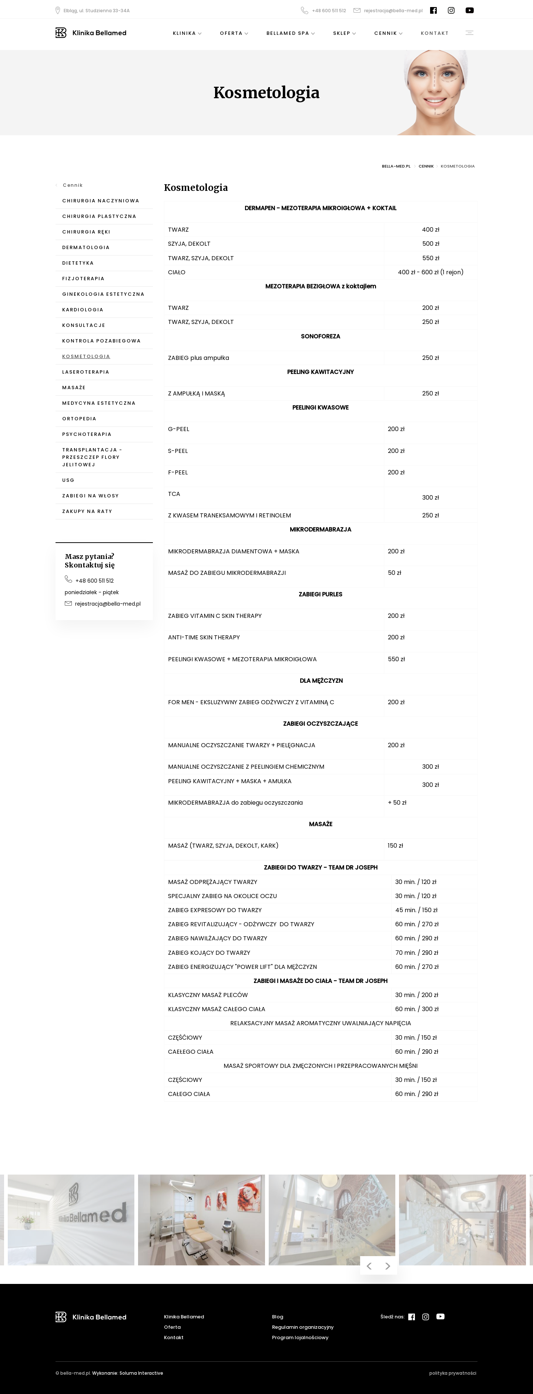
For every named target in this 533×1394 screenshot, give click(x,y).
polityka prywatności (452, 1373)
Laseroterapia (86, 371)
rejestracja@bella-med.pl (388, 10)
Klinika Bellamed (184, 1316)
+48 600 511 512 (323, 10)
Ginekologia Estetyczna (103, 294)
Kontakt (174, 1337)
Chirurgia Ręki (86, 231)
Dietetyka (78, 262)
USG (68, 480)
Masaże (74, 387)
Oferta (172, 1327)
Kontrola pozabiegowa (101, 340)
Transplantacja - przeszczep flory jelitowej (92, 457)
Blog (277, 1316)
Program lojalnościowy (300, 1337)
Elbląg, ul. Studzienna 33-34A (93, 10)
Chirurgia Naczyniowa (101, 200)
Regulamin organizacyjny (303, 1327)
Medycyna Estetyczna (99, 403)
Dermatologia (86, 247)
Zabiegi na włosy (90, 495)
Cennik (73, 185)
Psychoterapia (87, 434)
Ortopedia (79, 418)
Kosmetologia (86, 356)
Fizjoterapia (83, 278)
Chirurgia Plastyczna (99, 216)
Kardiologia (83, 309)
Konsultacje (83, 325)
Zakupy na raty (87, 511)
